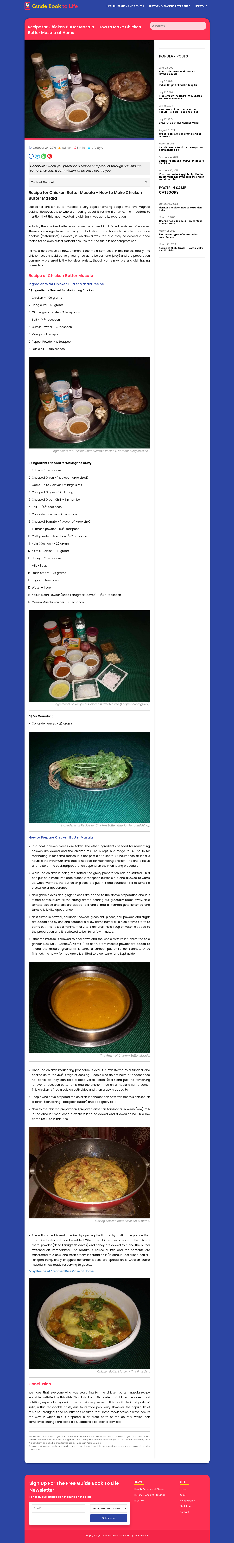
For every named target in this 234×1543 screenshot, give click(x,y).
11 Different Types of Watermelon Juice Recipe (178, 236)
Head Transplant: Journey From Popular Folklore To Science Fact (178, 111)
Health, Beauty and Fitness (125, 6)
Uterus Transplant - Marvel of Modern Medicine (181, 162)
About (183, 1495)
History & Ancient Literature (169, 6)
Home (183, 1489)
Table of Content (42, 182)
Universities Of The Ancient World (179, 123)
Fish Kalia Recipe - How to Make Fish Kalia (180, 209)
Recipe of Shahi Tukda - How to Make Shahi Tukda (181, 249)
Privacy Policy (187, 1500)
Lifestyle (201, 6)
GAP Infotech (142, 1535)
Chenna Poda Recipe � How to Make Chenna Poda (180, 222)
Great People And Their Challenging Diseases (180, 135)
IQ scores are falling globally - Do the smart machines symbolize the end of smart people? (181, 177)
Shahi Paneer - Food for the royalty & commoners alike (181, 148)
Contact (184, 1512)
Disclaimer (185, 1506)
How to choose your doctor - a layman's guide (177, 73)
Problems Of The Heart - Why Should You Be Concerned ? (180, 97)
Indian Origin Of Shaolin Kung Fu (178, 85)
